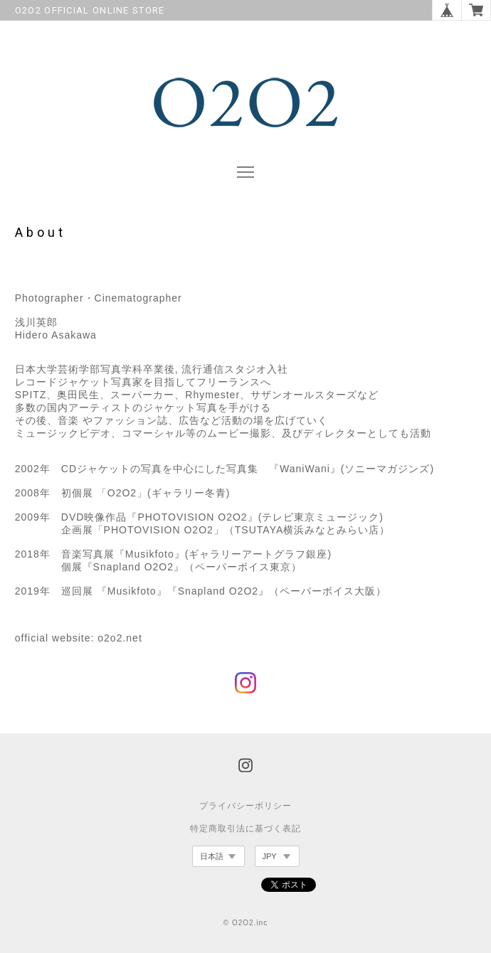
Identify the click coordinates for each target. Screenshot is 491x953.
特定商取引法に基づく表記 (245, 829)
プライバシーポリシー (245, 806)
